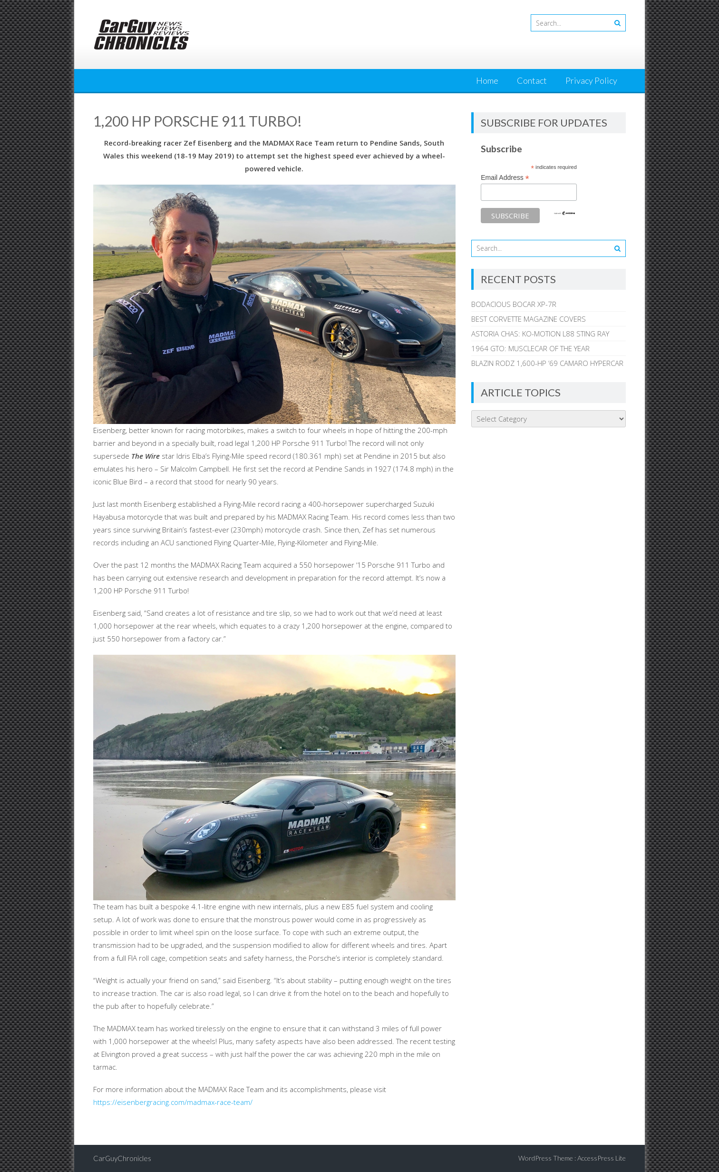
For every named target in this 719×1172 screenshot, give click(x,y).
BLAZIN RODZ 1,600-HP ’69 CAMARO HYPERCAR (547, 363)
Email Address (505, 177)
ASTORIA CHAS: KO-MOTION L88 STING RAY (540, 333)
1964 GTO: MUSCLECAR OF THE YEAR (530, 348)
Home (487, 80)
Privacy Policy (591, 80)
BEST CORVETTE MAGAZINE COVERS (528, 319)
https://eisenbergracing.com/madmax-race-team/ (173, 1102)
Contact (532, 80)
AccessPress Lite (601, 1158)
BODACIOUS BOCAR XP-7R (513, 304)
